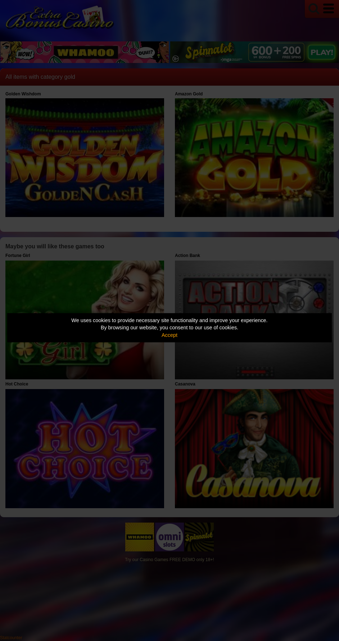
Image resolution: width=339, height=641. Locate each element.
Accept (169, 335)
